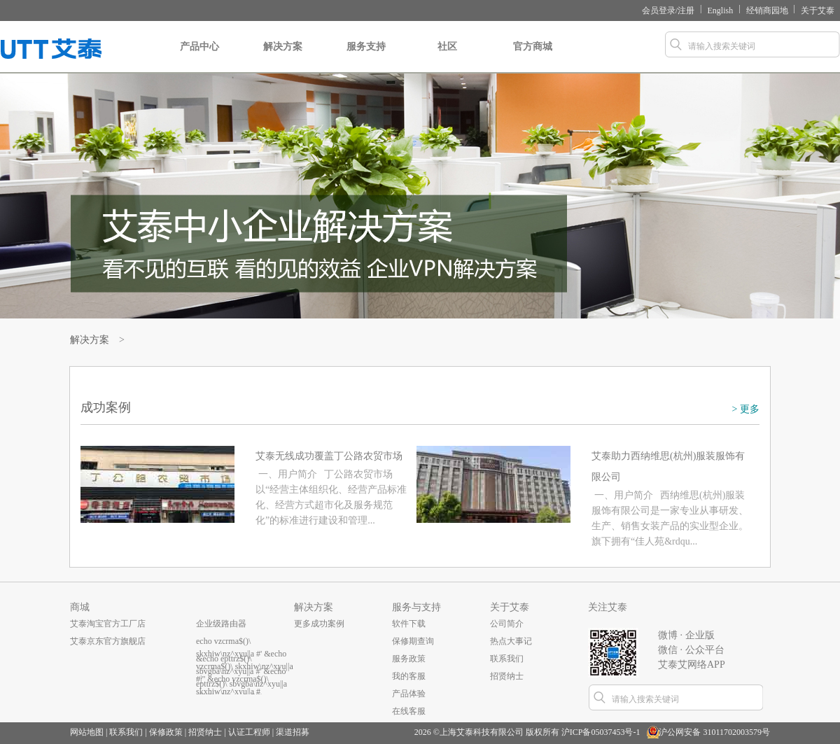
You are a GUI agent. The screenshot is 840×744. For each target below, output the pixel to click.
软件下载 (409, 624)
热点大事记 (511, 641)
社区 (447, 57)
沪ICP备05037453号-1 (600, 732)
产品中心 (199, 57)
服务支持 (366, 57)
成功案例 (105, 407)
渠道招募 (292, 732)
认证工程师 (249, 732)
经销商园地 (767, 10)
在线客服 (409, 711)
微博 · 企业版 (686, 635)
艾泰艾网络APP (691, 664)
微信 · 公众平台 (691, 650)
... (199, 676)
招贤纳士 (507, 676)
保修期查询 (413, 641)
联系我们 (507, 659)
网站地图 (87, 732)
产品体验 (409, 694)
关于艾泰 (817, 10)
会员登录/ (660, 10)
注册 (686, 10)
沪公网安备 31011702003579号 (714, 732)
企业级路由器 (221, 624)
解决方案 (283, 57)
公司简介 (507, 624)
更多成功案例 (319, 624)
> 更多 (746, 409)
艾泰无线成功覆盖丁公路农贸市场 (328, 456)
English (721, 10)
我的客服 (409, 676)
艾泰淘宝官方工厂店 (108, 624)
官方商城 (532, 57)
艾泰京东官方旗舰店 (108, 641)
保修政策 (166, 732)
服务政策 (409, 659)
